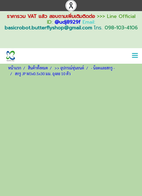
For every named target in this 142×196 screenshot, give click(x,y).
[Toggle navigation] (135, 56)
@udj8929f (68, 22)
